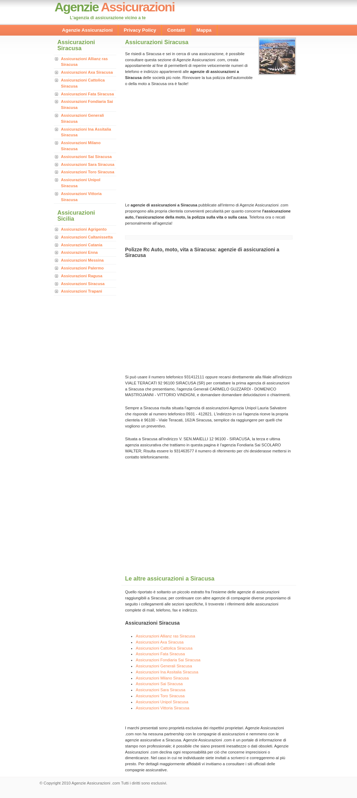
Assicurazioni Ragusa (81, 276)
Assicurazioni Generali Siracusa (164, 666)
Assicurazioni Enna (79, 252)
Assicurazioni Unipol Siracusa (162, 702)
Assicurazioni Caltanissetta (87, 237)
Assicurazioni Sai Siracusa (86, 156)
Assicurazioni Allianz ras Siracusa (165, 636)
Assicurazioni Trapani (81, 291)
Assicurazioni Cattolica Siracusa (164, 648)
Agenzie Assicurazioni (87, 30)
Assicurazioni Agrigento (84, 229)
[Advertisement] (185, 144)
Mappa (204, 30)
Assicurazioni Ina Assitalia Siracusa (167, 672)
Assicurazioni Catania (81, 245)
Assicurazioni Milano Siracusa (162, 678)
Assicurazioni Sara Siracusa (87, 164)
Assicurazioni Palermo (82, 268)
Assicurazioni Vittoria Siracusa (162, 708)
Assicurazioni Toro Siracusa (87, 172)
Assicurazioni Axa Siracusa (87, 72)
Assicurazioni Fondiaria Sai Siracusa (168, 660)
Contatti (176, 30)
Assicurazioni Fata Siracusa (87, 94)
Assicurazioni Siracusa (83, 284)
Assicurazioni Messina (82, 260)
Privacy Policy (140, 30)
